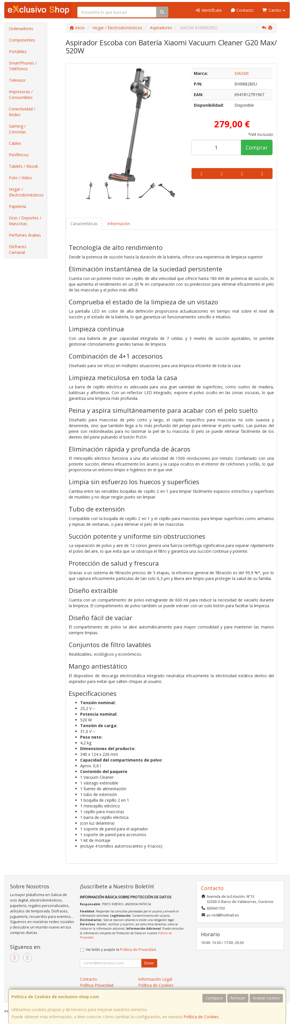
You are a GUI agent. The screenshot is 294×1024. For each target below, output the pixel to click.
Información (118, 223)
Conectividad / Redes (22, 111)
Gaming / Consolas (17, 129)
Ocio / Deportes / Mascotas (25, 220)
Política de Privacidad (138, 949)
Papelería (17, 206)
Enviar (149, 963)
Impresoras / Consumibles (21, 94)
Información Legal (155, 979)
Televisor (17, 80)
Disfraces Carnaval (17, 249)
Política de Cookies (201, 1016)
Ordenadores (21, 28)
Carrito (273, 10)
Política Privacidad (96, 985)
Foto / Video (20, 177)
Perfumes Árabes (25, 235)
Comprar (257, 147)
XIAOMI (241, 73)
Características (84, 223)
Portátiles (18, 51)
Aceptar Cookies (266, 998)
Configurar (214, 998)
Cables (15, 143)
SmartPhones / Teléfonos (23, 65)
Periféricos (19, 154)
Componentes (22, 40)
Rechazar (237, 998)
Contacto (242, 10)
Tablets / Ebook (23, 166)
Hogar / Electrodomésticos (26, 192)
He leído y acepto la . (121, 949)
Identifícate (208, 10)
